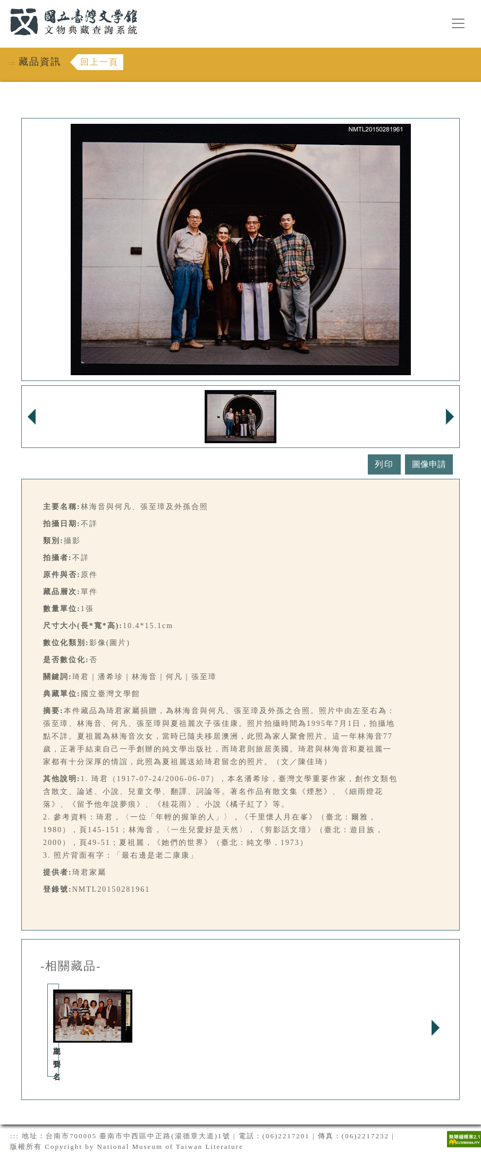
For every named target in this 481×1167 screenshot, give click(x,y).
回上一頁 (99, 61)
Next (435, 1028)
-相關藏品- (71, 966)
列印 (384, 464)
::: (3, 6)
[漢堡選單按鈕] (458, 23)
